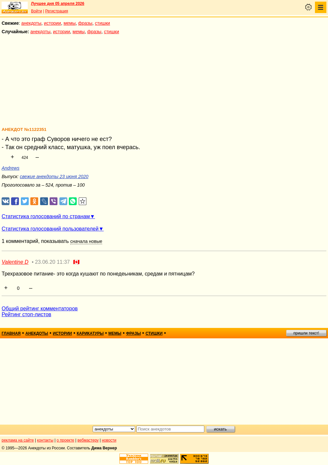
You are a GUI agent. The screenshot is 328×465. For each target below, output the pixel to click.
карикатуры (90, 333)
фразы (85, 23)
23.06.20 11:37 (52, 262)
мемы (70, 23)
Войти (36, 11)
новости (109, 440)
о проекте (65, 440)
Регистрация (56, 11)
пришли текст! (306, 333)
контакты (45, 440)
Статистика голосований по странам (46, 216)
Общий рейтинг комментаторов (40, 308)
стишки (102, 23)
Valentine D (15, 262)
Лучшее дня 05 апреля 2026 (57, 3)
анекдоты (31, 23)
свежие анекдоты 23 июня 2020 (54, 176)
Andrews (10, 168)
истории (52, 23)
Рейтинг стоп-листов (26, 314)
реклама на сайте (18, 440)
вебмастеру (88, 440)
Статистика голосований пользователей (50, 229)
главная (11, 333)
